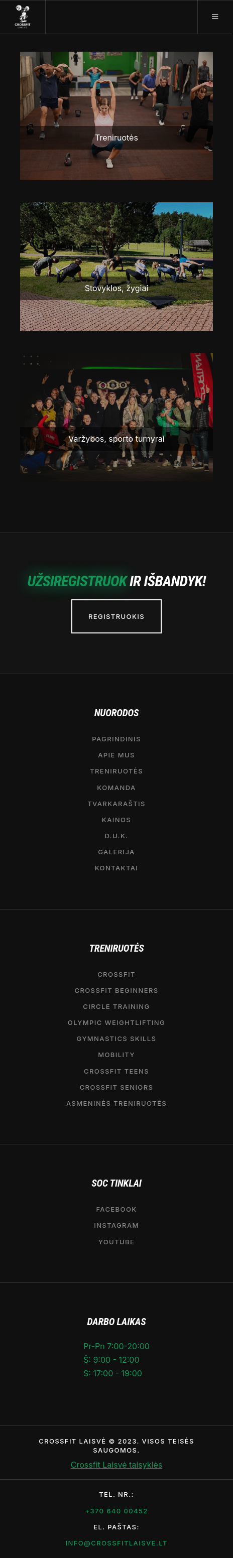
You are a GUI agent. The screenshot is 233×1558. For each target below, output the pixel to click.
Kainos (116, 820)
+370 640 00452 (116, 1511)
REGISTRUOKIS (116, 616)
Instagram (116, 1225)
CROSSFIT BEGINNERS (116, 990)
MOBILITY (116, 1055)
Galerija (116, 852)
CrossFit (116, 974)
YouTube (116, 1242)
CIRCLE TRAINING (116, 1006)
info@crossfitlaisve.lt (116, 1543)
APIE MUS (116, 755)
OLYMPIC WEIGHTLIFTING (116, 1022)
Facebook (116, 1209)
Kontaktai (117, 868)
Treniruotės (116, 771)
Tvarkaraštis (116, 804)
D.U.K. (116, 836)
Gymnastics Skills (117, 1038)
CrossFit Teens (116, 1071)
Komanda (116, 788)
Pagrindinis (116, 739)
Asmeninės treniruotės (116, 1103)
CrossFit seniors (117, 1087)
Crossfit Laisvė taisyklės (116, 1465)
